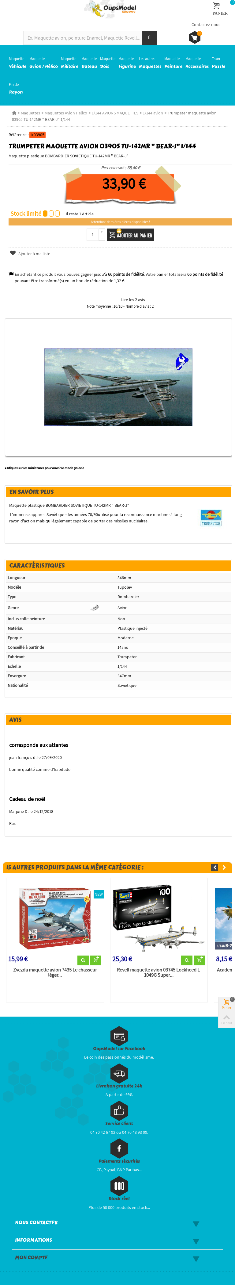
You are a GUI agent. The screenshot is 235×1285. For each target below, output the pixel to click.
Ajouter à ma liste (30, 253)
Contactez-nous (206, 24)
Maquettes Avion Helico (66, 113)
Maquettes (30, 113)
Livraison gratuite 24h (119, 1086)
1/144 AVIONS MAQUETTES (115, 113)
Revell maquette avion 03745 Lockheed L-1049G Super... (159, 972)
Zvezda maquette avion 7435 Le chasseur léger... (55, 972)
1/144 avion (153, 113)
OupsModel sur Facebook (119, 1048)
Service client (119, 1123)
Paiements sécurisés (119, 1161)
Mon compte (31, 1258)
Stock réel (119, 1198)
